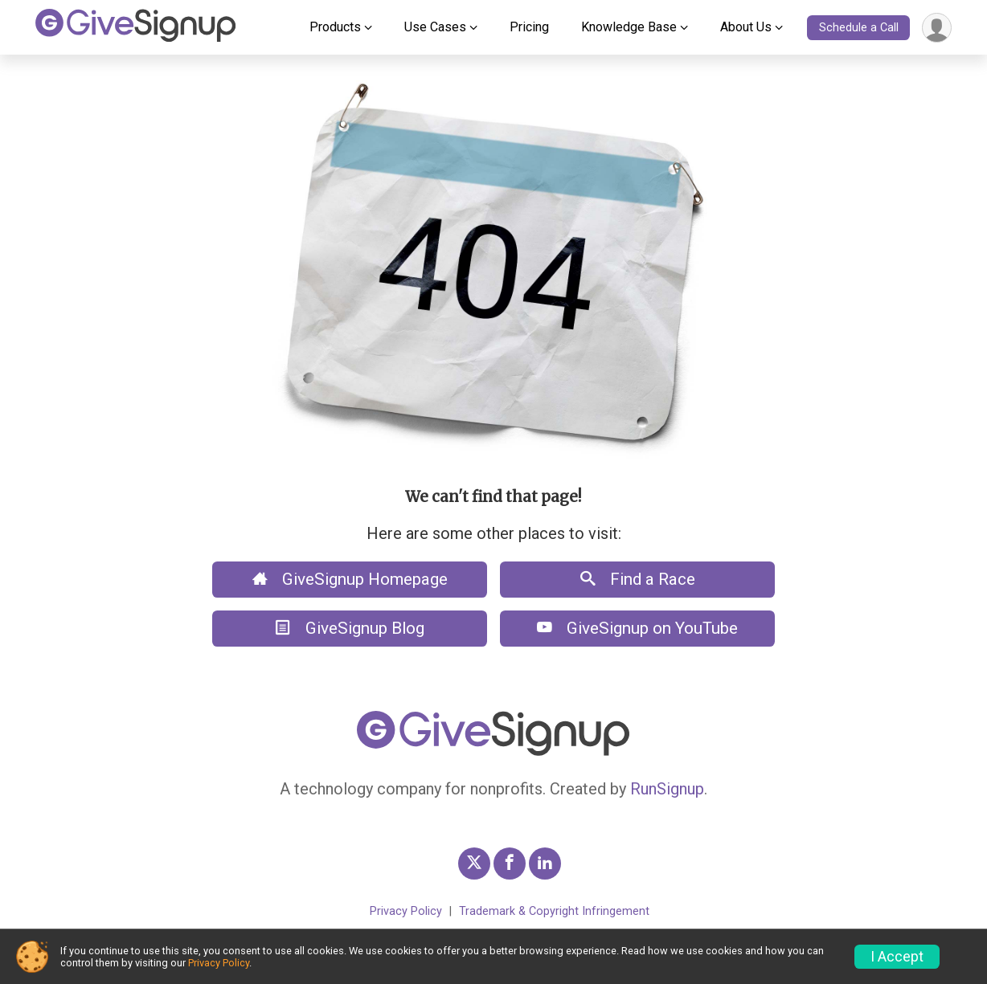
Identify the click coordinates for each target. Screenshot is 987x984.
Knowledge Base (629, 27)
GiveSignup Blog (350, 628)
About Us (746, 27)
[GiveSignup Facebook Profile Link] (510, 863)
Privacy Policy (406, 911)
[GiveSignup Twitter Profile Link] (474, 863)
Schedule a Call (859, 28)
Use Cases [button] (435, 27)
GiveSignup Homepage (350, 579)
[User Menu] (937, 28)
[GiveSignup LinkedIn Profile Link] (545, 863)
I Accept (897, 957)
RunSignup (667, 788)
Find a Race (637, 579)
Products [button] (335, 27)
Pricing (529, 27)
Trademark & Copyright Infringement (554, 911)
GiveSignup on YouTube (637, 628)
